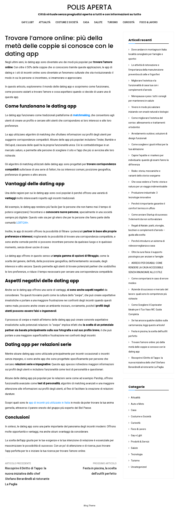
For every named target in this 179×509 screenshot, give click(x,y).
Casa (86, 22)
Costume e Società (66, 22)
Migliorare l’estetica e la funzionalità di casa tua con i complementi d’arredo (143, 85)
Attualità (44, 22)
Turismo (113, 22)
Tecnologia (136, 454)
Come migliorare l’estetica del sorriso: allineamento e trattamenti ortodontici (146, 123)
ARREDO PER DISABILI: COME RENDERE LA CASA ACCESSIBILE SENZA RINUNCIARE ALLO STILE (145, 268)
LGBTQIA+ (22, 222)
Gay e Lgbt (27, 22)
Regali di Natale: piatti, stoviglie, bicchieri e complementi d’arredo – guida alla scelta (146, 230)
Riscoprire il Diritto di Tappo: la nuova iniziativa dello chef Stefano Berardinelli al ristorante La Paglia (146, 362)
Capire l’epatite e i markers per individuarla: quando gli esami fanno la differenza (148, 160)
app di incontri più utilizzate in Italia (49, 402)
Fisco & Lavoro (148, 22)
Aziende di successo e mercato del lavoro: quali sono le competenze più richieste (148, 294)
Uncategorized (139, 467)
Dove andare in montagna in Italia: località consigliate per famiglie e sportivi (147, 54)
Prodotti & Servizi (140, 441)
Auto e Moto (137, 404)
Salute (98, 22)
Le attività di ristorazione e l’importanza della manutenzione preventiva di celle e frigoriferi (145, 70)
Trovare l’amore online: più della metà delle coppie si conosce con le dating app (146, 347)
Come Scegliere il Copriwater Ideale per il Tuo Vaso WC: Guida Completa (145, 309)
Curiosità (128, 22)
